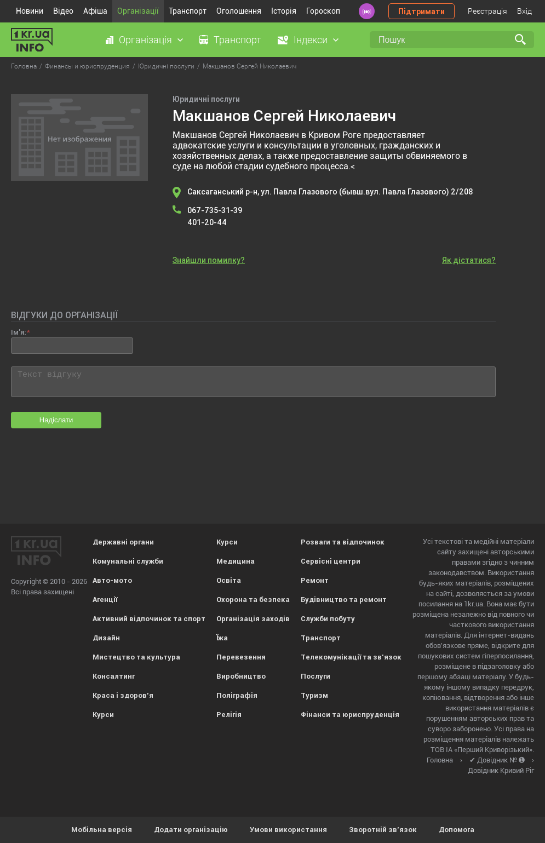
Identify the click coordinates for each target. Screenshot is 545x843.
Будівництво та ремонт (344, 599)
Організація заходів (253, 619)
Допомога (456, 829)
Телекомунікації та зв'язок (351, 657)
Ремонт (315, 580)
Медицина (235, 561)
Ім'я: (18, 332)
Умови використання (288, 829)
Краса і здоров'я (123, 695)
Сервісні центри (330, 561)
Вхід (524, 11)
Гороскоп (323, 11)
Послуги (315, 676)
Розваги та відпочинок (343, 542)
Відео (63, 11)
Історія (283, 11)
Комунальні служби (128, 561)
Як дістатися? (469, 260)
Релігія (229, 714)
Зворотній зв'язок (383, 829)
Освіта (228, 580)
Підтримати (421, 11)
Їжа (222, 638)
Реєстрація (487, 11)
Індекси (311, 39)
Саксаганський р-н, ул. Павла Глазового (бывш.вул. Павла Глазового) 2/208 (330, 191)
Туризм (314, 695)
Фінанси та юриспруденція (350, 714)
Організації (138, 11)
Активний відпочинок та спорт (149, 619)
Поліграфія (236, 695)
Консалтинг (114, 676)
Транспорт (187, 11)
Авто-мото (112, 580)
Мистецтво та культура (136, 657)
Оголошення (238, 11)
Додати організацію (191, 829)
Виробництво (241, 676)
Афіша (95, 11)
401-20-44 (207, 222)
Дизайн (106, 638)
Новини (29, 11)
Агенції (105, 599)
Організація (145, 39)
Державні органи (123, 542)
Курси (103, 714)
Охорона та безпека (253, 599)
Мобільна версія (101, 829)
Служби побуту (328, 619)
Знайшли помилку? (209, 260)
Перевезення (241, 657)
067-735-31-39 (214, 210)
